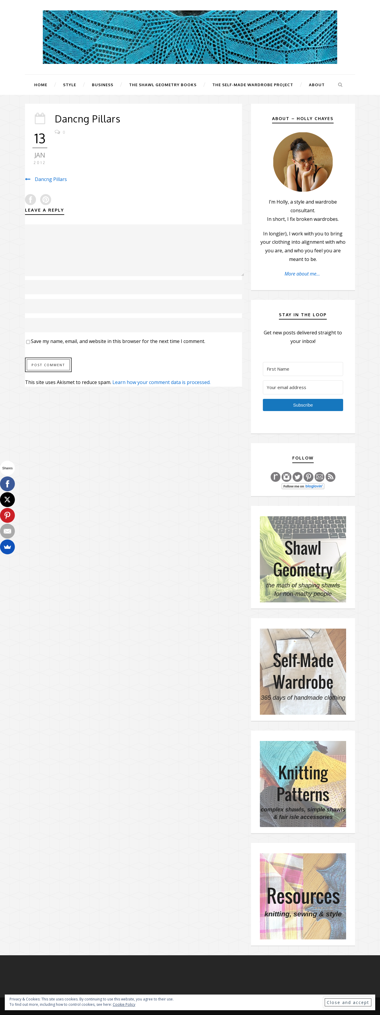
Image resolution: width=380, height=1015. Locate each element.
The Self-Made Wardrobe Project (252, 84)
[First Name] (303, 369)
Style (69, 84)
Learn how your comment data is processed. (161, 382)
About (317, 84)
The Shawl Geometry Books (163, 84)
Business (102, 84)
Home (40, 84)
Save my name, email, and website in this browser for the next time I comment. (118, 341)
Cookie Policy (124, 1004)
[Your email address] (303, 387)
